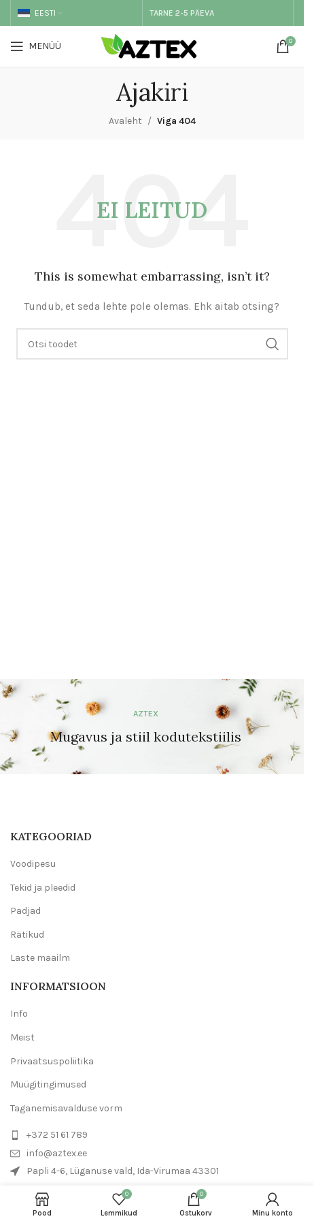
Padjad (25, 911)
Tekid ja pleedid (42, 887)
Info (19, 1013)
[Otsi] (152, 344)
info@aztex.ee (57, 1153)
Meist (22, 1037)
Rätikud (27, 934)
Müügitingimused (48, 1084)
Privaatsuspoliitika (52, 1061)
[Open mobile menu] (35, 46)
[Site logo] (152, 45)
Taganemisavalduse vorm (66, 1108)
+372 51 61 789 (57, 1135)
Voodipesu (33, 864)
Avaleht (125, 121)
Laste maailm (40, 958)
